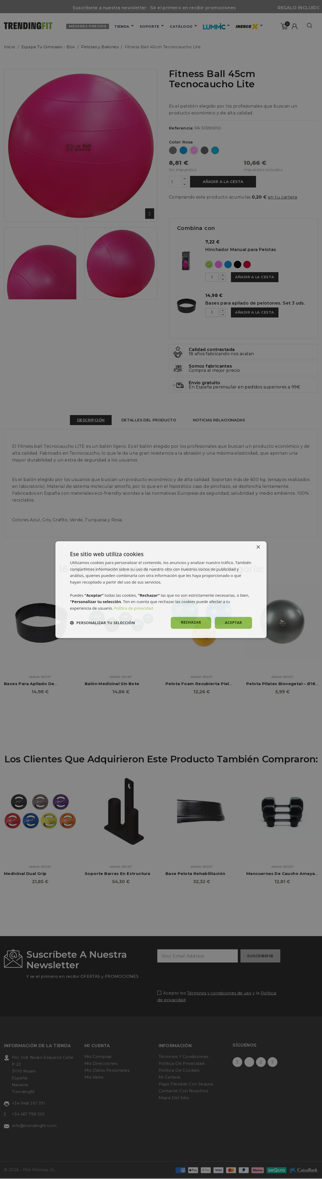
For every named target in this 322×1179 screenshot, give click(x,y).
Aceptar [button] (233, 622)
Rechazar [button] (191, 622)
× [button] (258, 547)
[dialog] (161, 589)
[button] (102, 622)
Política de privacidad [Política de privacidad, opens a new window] (133, 608)
